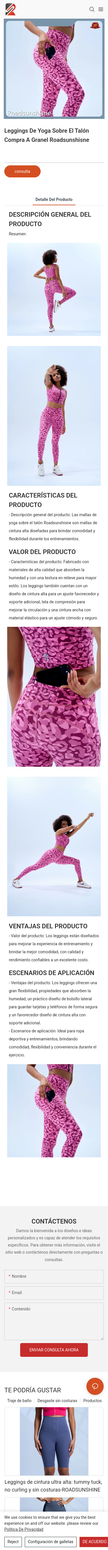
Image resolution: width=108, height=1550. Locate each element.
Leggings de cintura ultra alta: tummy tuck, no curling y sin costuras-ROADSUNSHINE (53, 1486)
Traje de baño (19, 1400)
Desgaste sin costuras (57, 1400)
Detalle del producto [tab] (54, 199)
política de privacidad (23, 1529)
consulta (22, 171)
